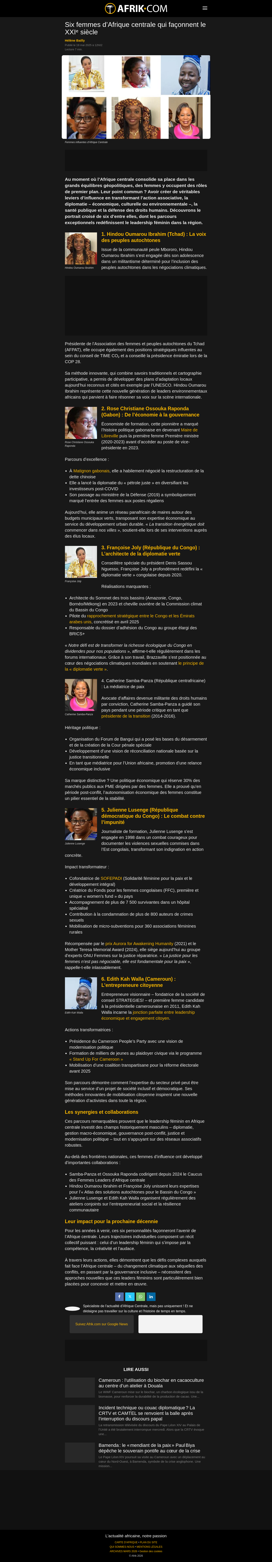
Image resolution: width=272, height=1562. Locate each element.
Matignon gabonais (91, 470)
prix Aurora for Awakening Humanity (139, 943)
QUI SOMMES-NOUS (122, 1546)
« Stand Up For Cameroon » (96, 1059)
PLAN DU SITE (148, 1542)
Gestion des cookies (150, 1551)
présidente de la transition (125, 716)
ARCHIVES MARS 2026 (123, 1551)
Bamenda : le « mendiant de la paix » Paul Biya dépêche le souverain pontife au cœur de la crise (149, 1448)
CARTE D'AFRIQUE (126, 1542)
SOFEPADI (112, 878)
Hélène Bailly (75, 40)
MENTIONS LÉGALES (149, 1546)
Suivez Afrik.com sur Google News (101, 1324)
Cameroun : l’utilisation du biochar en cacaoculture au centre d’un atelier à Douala (151, 1383)
